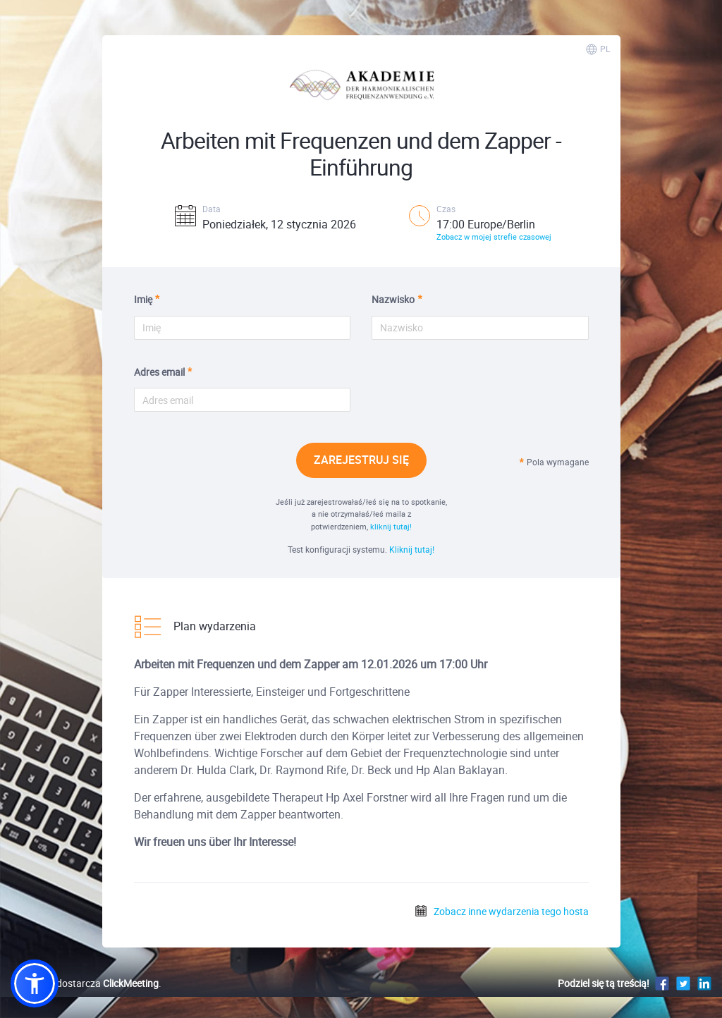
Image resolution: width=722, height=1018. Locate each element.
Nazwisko (393, 299)
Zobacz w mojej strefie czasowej (493, 236)
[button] (34, 983)
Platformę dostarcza (85, 983)
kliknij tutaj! (391, 526)
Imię (143, 299)
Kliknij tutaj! (411, 549)
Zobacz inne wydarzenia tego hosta (501, 911)
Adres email (159, 372)
